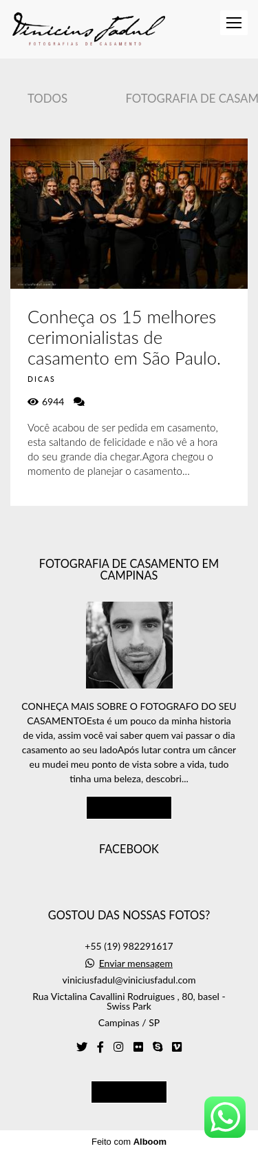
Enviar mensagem (136, 963)
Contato (129, 1091)
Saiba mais (129, 807)
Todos (47, 98)
